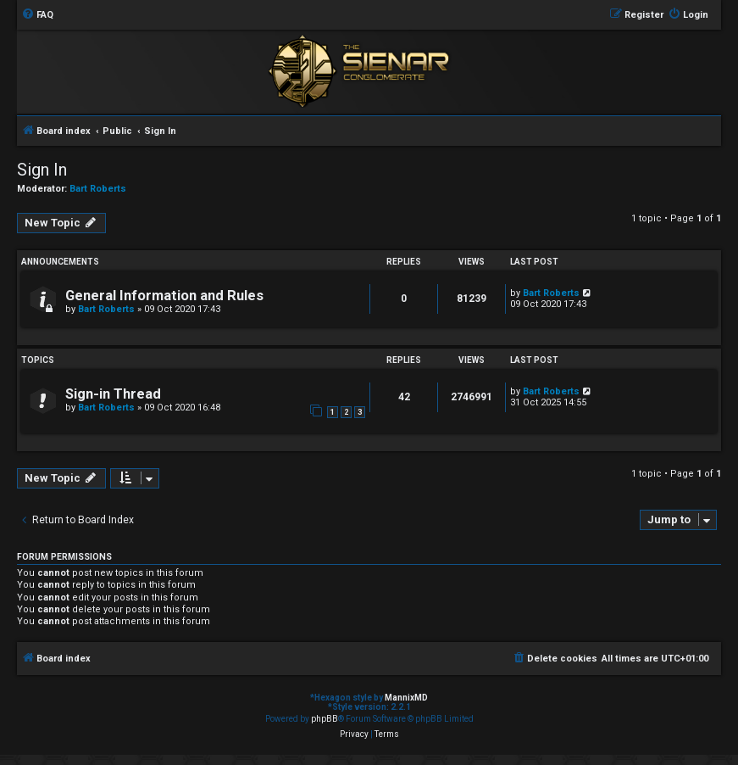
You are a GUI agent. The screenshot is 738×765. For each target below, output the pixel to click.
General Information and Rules (164, 296)
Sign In (42, 169)
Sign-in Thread (113, 394)
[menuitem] (37, 15)
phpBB (324, 718)
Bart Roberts (97, 188)
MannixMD (406, 697)
